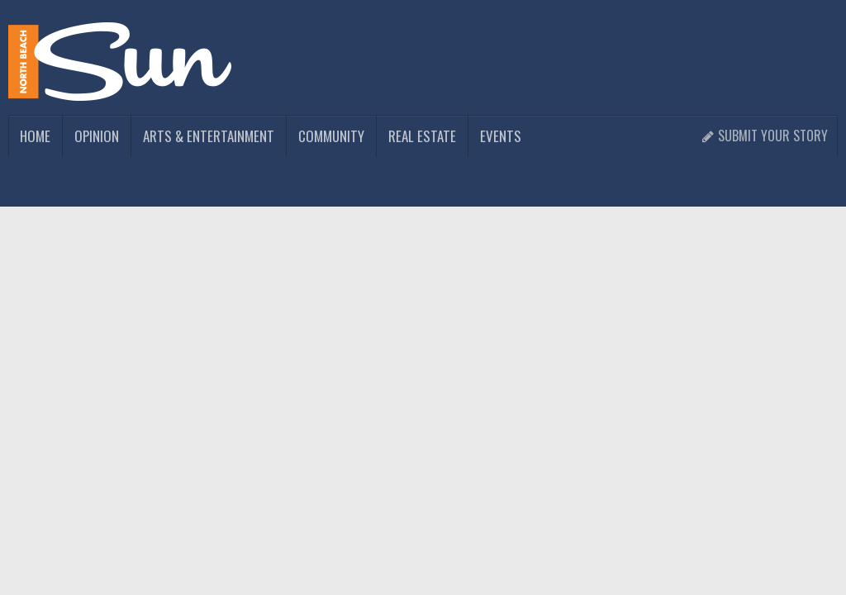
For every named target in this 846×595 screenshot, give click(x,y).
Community (331, 136)
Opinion (96, 136)
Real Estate (422, 136)
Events (500, 136)
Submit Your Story (764, 135)
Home (35, 136)
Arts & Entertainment (208, 136)
